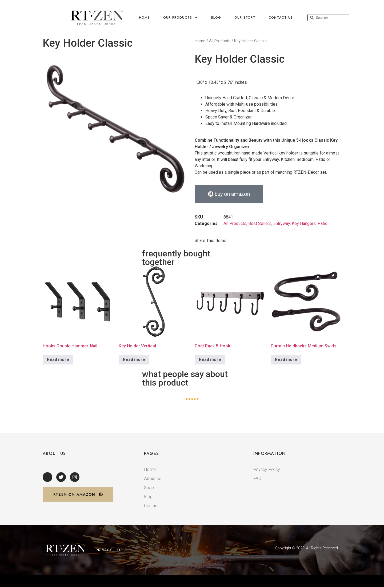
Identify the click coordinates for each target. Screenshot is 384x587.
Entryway (281, 223)
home (144, 17)
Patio (322, 223)
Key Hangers (304, 223)
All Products (219, 40)
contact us (281, 17)
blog (216, 17)
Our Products (180, 18)
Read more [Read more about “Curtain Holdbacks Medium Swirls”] (286, 359)
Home (200, 40)
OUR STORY (244, 17)
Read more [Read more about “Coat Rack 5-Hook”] (210, 359)
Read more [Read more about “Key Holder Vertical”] (134, 359)
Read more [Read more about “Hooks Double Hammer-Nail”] (58, 359)
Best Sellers (259, 223)
